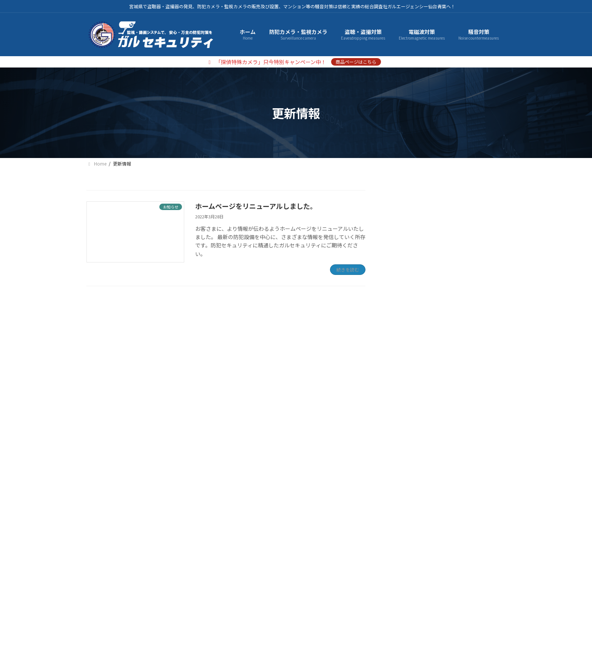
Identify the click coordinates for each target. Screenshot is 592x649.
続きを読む (347, 269)
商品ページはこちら (356, 61)
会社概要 (105, 579)
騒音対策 (405, 253)
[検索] (496, 281)
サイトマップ (220, 579)
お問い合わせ (270, 579)
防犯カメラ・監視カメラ (424, 207)
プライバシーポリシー (160, 579)
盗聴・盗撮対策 (413, 222)
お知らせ (405, 384)
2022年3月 (407, 421)
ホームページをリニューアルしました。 (256, 206)
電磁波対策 (408, 238)
